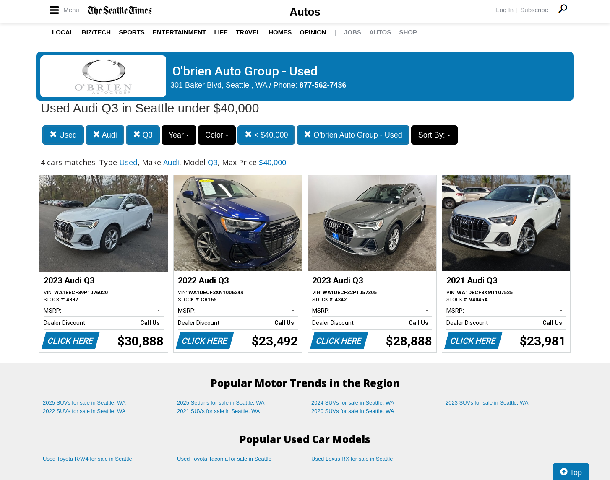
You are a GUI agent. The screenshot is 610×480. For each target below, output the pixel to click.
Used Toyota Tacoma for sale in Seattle (224, 459)
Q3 (143, 134)
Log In (505, 9)
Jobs (352, 32)
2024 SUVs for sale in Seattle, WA (352, 403)
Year (179, 135)
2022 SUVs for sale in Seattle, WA (84, 411)
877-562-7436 (323, 85)
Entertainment (179, 32)
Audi (105, 134)
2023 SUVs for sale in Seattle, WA (487, 403)
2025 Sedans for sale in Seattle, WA (220, 403)
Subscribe (534, 9)
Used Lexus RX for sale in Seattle (352, 459)
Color (217, 135)
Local (63, 32)
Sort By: (434, 135)
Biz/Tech (96, 32)
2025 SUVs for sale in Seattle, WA (84, 403)
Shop (408, 32)
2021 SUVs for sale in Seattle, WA (218, 411)
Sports (132, 32)
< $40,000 (266, 134)
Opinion (313, 32)
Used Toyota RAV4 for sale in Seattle (87, 459)
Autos (305, 11)
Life (221, 32)
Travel (248, 32)
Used (63, 134)
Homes (280, 32)
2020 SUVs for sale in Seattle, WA (352, 411)
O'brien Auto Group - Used (353, 134)
